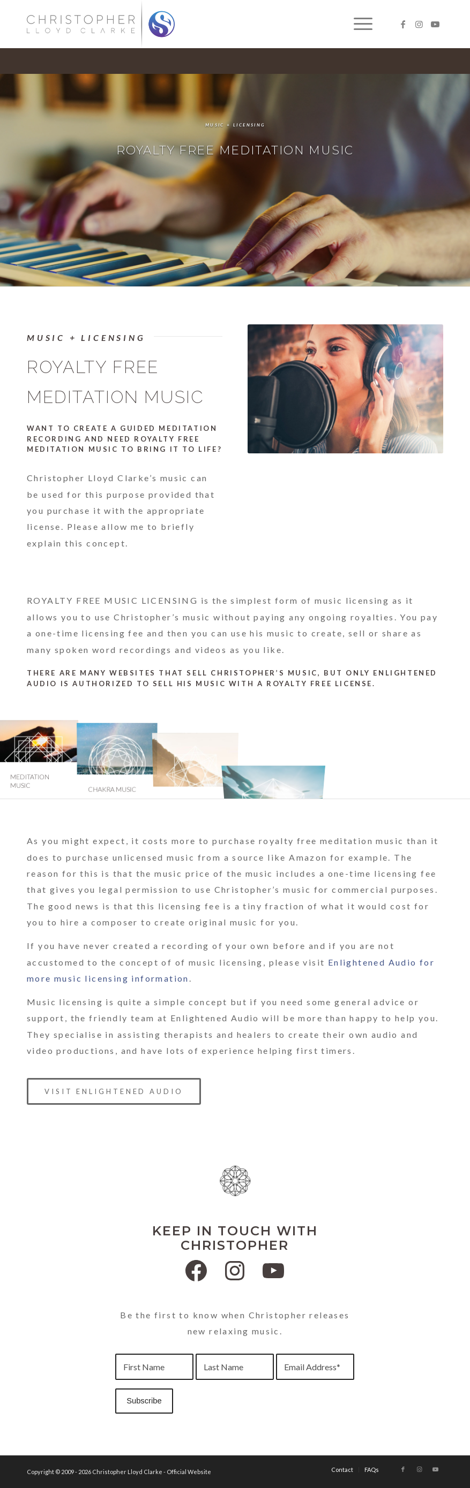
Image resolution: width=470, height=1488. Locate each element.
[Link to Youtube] (435, 24)
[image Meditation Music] (39, 759)
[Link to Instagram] (419, 24)
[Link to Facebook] (403, 24)
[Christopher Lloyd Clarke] (101, 24)
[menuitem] (357, 24)
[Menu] (357, 24)
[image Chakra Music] (117, 759)
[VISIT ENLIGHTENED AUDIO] (114, 1091)
